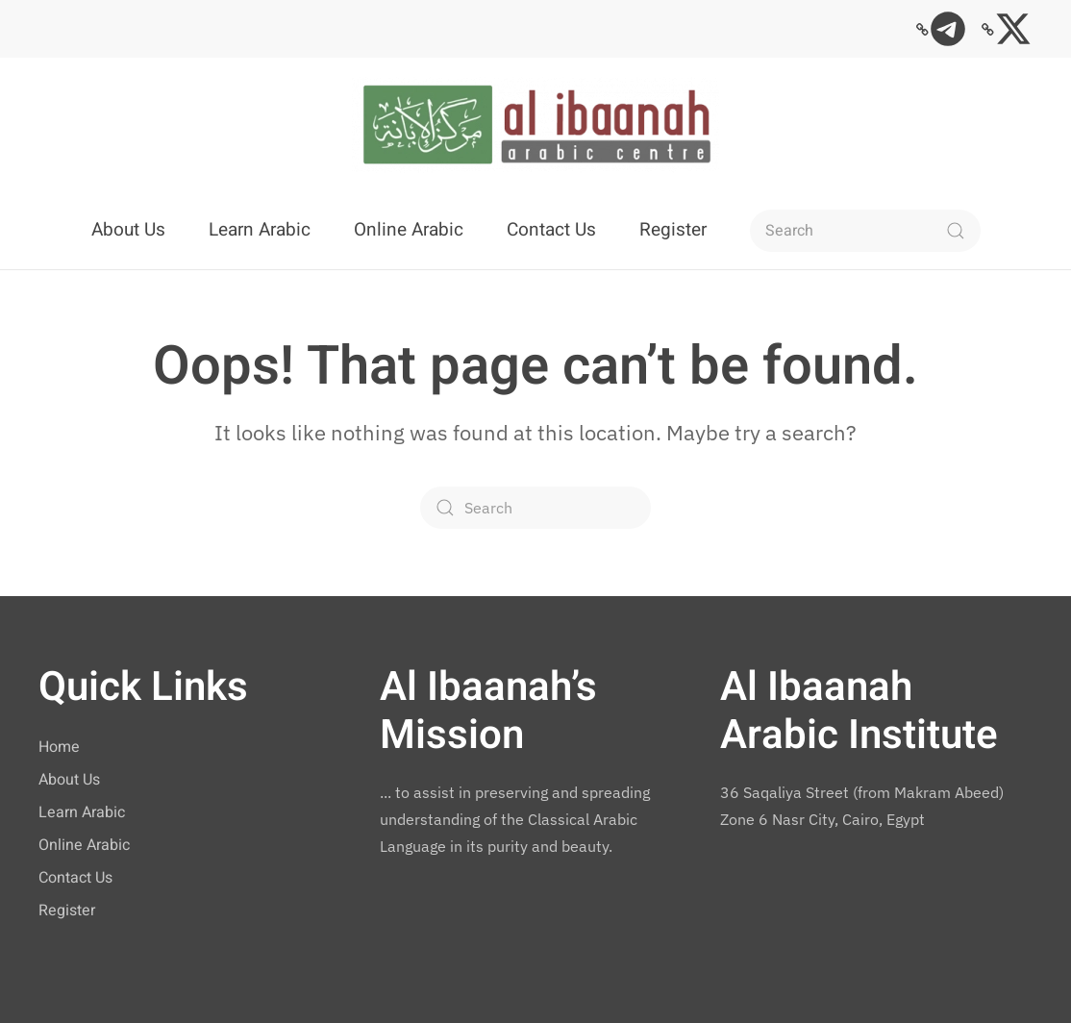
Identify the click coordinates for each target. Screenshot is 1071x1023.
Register (673, 229)
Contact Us (551, 229)
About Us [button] (128, 229)
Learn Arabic (260, 229)
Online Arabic (408, 229)
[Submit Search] (956, 231)
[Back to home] (535, 125)
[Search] (865, 231)
